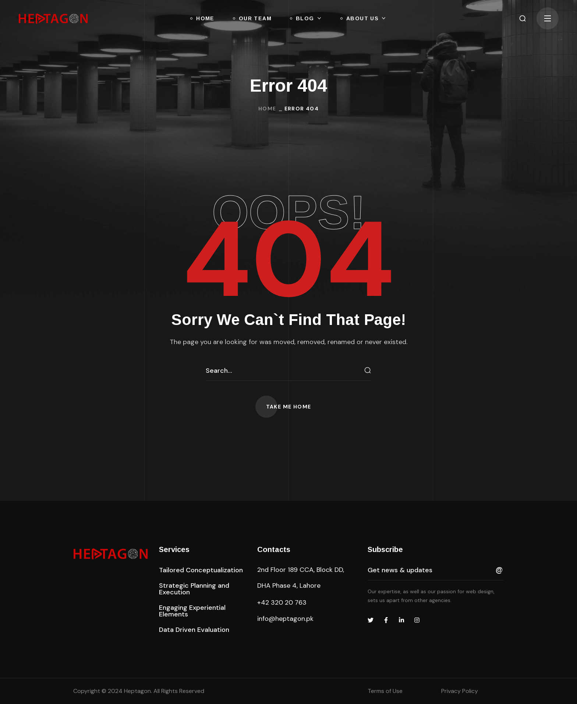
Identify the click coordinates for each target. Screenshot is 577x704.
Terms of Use (385, 691)
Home (267, 108)
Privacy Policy (459, 691)
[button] (522, 18)
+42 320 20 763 (282, 602)
